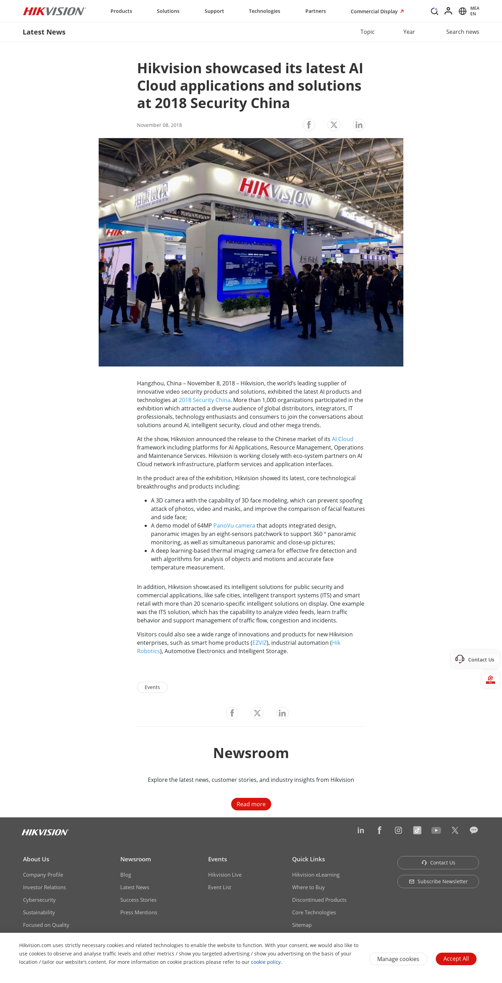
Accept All (456, 958)
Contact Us (438, 862)
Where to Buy (308, 887)
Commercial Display (375, 11)
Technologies (264, 11)
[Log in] (448, 11)
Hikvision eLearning (316, 874)
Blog (125, 874)
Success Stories (138, 899)
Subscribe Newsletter (438, 881)
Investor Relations (44, 887)
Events (217, 859)
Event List (219, 887)
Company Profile (43, 874)
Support (214, 11)
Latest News (134, 887)
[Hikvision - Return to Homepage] (55, 11)
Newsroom (135, 859)
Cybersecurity (39, 899)
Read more (251, 804)
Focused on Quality (46, 924)
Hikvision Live (225, 874)
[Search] (434, 10)
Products (121, 11)
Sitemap (302, 924)
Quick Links (308, 859)
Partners (315, 11)
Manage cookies (398, 959)
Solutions (168, 11)
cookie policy (266, 962)
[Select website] (467, 11)
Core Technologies (314, 912)
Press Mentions (138, 912)
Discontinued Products (319, 899)
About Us (36, 859)
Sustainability (39, 912)
